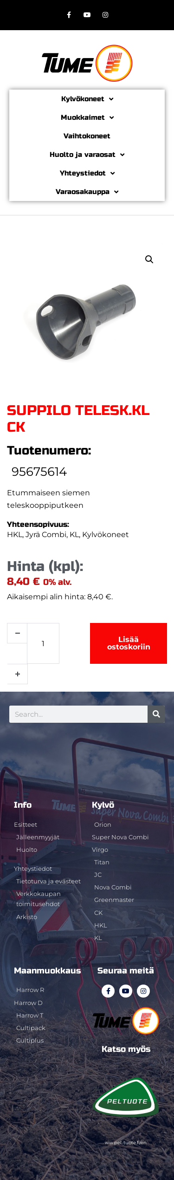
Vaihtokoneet (87, 136)
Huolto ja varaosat (87, 155)
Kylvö (103, 805)
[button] (149, 259)
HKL (14, 534)
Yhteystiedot (87, 173)
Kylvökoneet (87, 99)
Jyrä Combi (46, 534)
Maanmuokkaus (47, 971)
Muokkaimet (87, 118)
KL (74, 534)
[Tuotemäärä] (43, 643)
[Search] (156, 714)
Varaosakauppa (87, 192)
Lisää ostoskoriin (128, 643)
